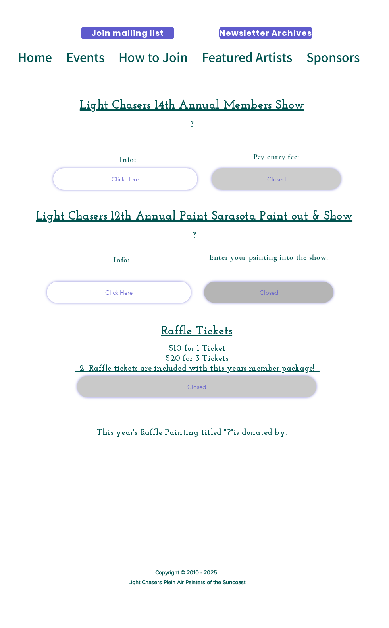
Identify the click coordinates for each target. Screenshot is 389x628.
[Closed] (276, 179)
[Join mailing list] (127, 33)
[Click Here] (125, 179)
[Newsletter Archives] (265, 33)
